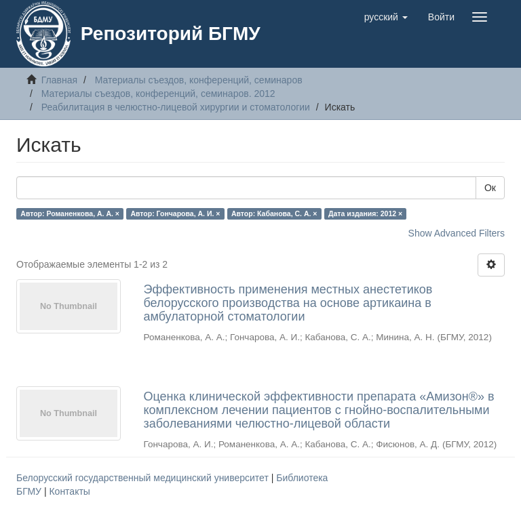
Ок (490, 187)
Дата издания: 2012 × (365, 213)
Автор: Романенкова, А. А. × (69, 213)
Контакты (69, 491)
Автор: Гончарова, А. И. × (175, 213)
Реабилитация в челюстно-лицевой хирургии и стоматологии (175, 107)
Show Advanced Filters (456, 233)
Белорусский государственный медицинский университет (143, 477)
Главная (59, 80)
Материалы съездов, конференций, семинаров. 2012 (158, 93)
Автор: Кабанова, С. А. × (274, 213)
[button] (386, 17)
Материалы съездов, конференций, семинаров (199, 80)
